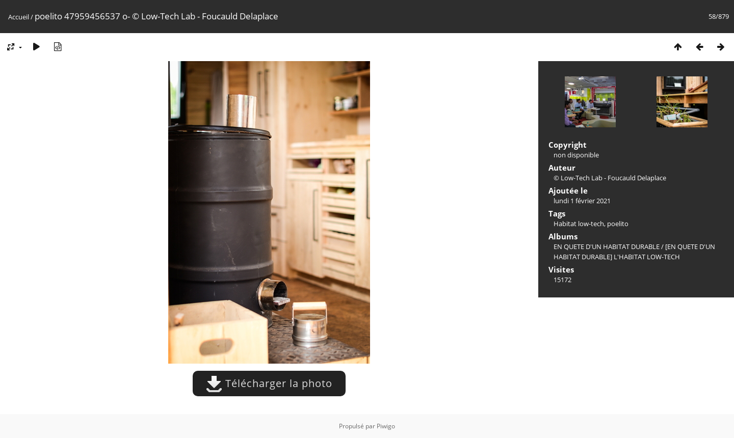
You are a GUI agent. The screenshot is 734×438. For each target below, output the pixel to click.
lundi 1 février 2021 (582, 200)
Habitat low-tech (579, 223)
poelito (617, 223)
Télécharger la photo (269, 383)
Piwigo (386, 426)
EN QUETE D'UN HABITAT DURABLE (607, 246)
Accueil (18, 16)
